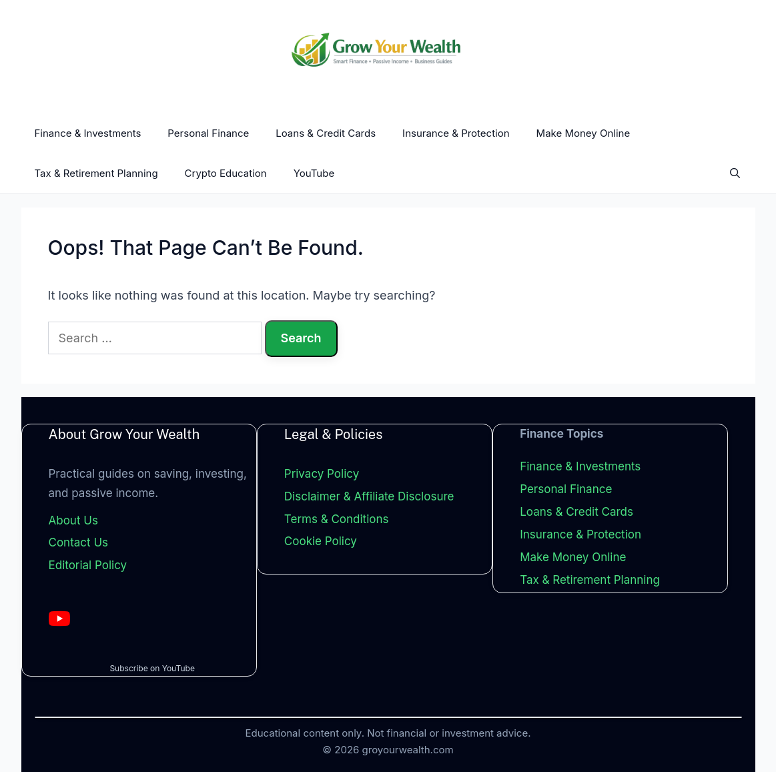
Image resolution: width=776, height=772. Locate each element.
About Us (73, 520)
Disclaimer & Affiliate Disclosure (369, 496)
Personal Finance (208, 133)
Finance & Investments (88, 133)
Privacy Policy (321, 473)
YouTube (314, 173)
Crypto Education (226, 173)
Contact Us (79, 543)
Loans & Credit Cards (326, 133)
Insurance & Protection (455, 133)
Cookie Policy (320, 541)
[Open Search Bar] (735, 173)
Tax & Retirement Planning (96, 173)
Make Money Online (583, 133)
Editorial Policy (88, 565)
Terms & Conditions (336, 519)
